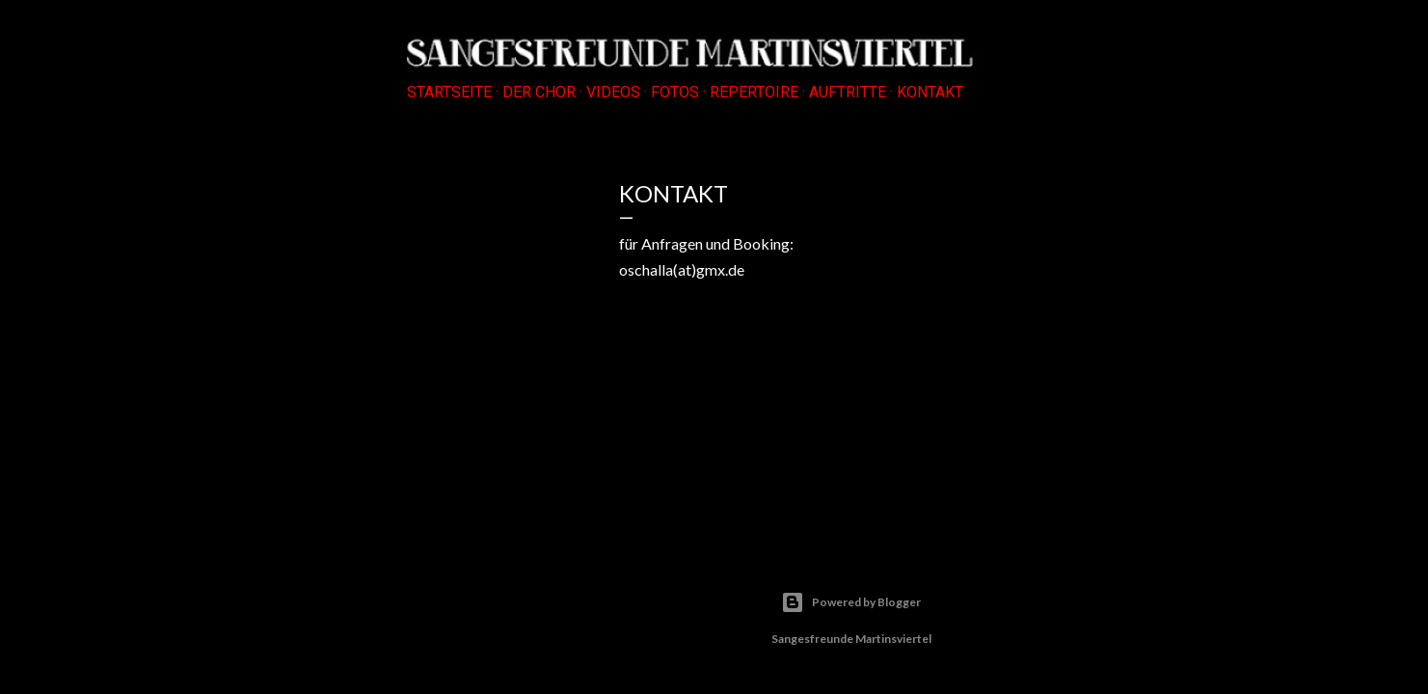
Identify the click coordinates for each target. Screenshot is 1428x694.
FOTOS (675, 92)
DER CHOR (539, 92)
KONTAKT (930, 92)
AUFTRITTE (847, 92)
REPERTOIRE (754, 92)
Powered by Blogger (851, 602)
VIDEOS (613, 92)
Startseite (449, 92)
